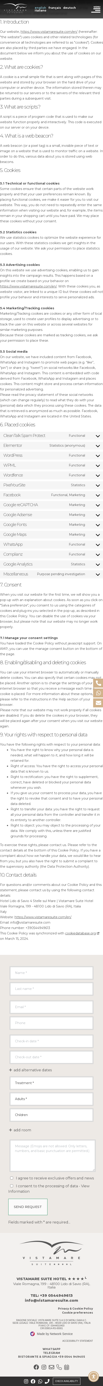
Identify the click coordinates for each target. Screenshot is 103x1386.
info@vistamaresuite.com (51, 1300)
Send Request (28, 1207)
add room (19, 1130)
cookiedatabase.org (80, 933)
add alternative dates (30, 1070)
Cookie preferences (77, 1312)
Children (51, 1115)
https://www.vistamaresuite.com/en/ (49, 32)
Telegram (51, 1353)
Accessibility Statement (77, 1341)
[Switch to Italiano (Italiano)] (40, 10)
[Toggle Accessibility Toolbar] (94, 1377)
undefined (51, 1083)
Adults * (51, 1099)
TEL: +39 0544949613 (51, 1295)
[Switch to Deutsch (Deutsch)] (69, 8)
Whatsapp (52, 1349)
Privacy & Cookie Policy (75, 1308)
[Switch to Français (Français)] (54, 8)
